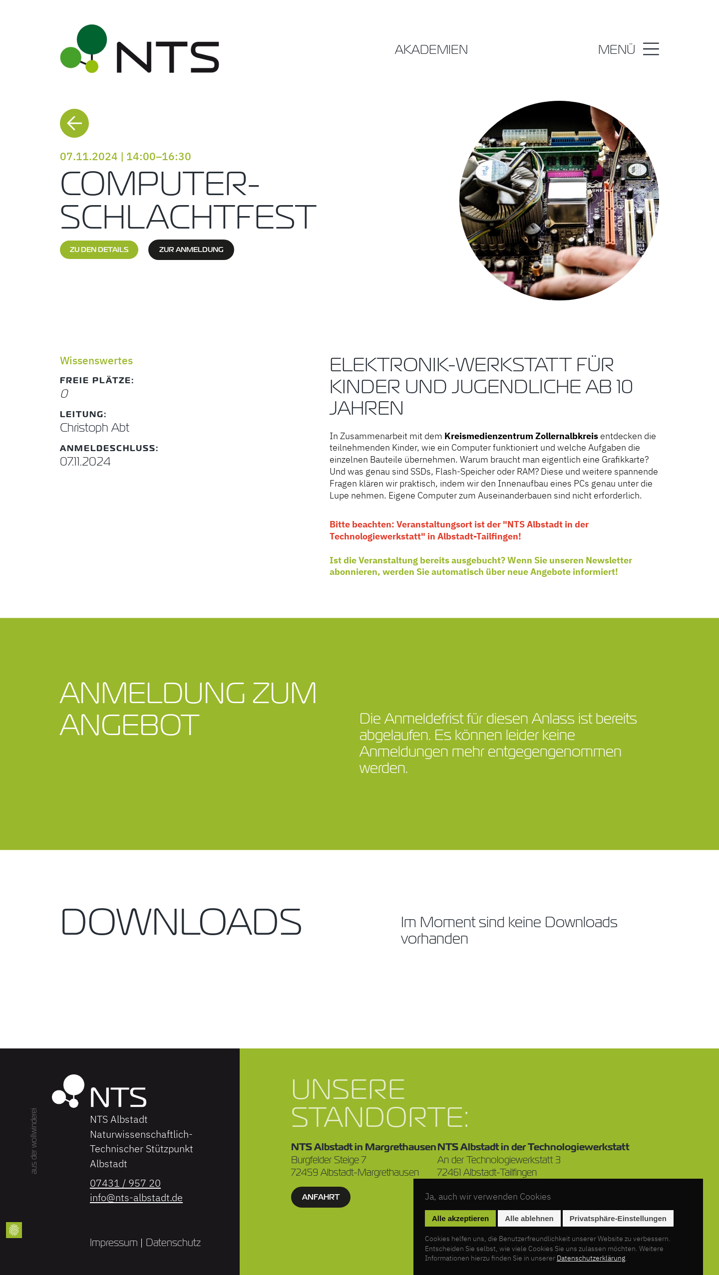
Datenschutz (173, 1242)
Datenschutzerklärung (591, 1258)
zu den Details (99, 249)
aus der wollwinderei (33, 1140)
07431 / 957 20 (125, 1183)
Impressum (114, 1242)
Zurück (74, 123)
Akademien (431, 50)
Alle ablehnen (529, 1218)
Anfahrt (321, 1197)
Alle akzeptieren (460, 1218)
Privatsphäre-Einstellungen (618, 1218)
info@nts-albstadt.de (136, 1197)
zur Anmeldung (191, 249)
